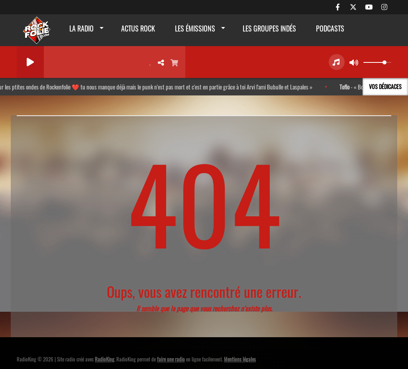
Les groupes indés (269, 28)
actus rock (138, 28)
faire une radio (171, 359)
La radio (81, 28)
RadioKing (104, 359)
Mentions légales (240, 359)
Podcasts (330, 28)
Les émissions (195, 28)
